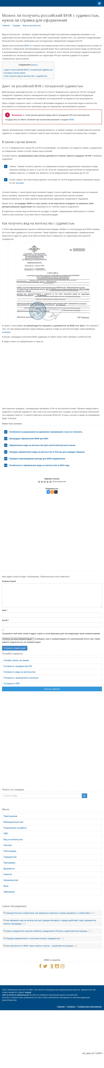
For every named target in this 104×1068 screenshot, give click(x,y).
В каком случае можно (14, 73)
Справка (16, 25)
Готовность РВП (12, 683)
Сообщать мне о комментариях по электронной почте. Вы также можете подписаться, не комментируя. (51, 640)
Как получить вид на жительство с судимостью (25, 76)
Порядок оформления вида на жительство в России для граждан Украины (47, 452)
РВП (6, 833)
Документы (9, 868)
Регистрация (10, 851)
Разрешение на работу (15, 828)
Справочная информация (89, 1006)
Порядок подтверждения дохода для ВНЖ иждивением (37, 458)
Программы (9, 863)
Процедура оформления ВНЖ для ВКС (28, 438)
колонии (20, 183)
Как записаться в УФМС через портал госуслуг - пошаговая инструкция (39, 946)
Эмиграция (9, 892)
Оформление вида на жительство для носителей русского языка (42, 445)
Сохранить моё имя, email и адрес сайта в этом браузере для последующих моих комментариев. (51, 633)
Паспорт (8, 845)
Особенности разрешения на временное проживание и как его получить (46, 432)
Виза (6, 886)
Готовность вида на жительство (19, 672)
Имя (5, 610)
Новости (8, 874)
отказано (6, 332)
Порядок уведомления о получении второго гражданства (33, 938)
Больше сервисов (52, 689)
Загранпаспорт (11, 880)
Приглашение (10, 816)
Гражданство (10, 857)
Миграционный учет (14, 822)
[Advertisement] (50, 538)
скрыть (34, 65)
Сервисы (71, 1006)
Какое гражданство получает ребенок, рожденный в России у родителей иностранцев (46, 931)
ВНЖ (26, 45)
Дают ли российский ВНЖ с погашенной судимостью (28, 70)
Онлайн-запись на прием (16, 660)
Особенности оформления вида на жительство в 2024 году (39, 465)
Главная (6, 25)
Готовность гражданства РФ (18, 666)
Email (5, 620)
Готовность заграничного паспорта (21, 678)
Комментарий (9, 581)
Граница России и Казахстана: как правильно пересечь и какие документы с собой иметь (48, 913)
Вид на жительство (32, 25)
